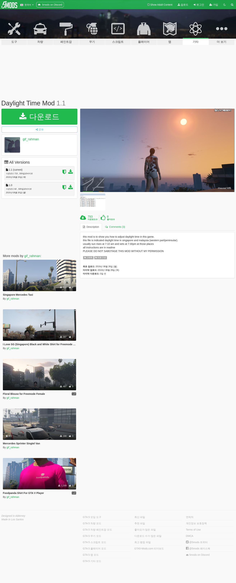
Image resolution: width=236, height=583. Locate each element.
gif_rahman (31, 139)
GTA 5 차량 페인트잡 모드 (97, 529)
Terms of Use (193, 529)
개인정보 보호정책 (196, 523)
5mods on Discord (198, 554)
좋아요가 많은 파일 (145, 529)
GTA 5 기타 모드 (92, 561)
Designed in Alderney (13, 515)
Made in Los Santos (12, 519)
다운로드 (39, 116)
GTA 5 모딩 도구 (92, 517)
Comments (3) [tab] (115, 226)
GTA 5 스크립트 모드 (94, 542)
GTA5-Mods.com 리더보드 (149, 548)
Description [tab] (91, 226)
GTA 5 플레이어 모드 (94, 548)
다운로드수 (93, 219)
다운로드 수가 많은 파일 (148, 536)
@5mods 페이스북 (198, 548)
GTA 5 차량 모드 (92, 523)
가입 (213, 4)
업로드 (183, 4)
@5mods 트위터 (197, 542)
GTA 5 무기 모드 (92, 536)
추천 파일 (139, 523)
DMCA (189, 536)
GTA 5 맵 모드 (91, 554)
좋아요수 (111, 219)
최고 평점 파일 (142, 542)
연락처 (189, 517)
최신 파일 (139, 517)
